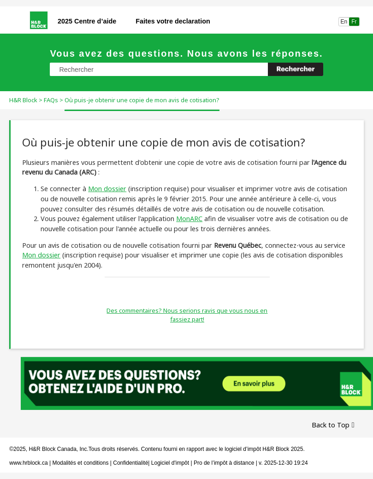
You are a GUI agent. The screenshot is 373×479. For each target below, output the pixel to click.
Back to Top (330, 425)
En (343, 21)
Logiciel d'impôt (171, 463)
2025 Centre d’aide (87, 21)
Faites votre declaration (173, 21)
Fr (354, 21)
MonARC (189, 218)
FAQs (51, 100)
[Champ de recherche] (186, 69)
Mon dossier (107, 188)
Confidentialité (130, 463)
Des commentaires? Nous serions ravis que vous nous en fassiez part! (187, 315)
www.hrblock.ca (28, 463)
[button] (295, 69)
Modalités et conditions (80, 463)
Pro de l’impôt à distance (224, 463)
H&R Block (23, 100)
